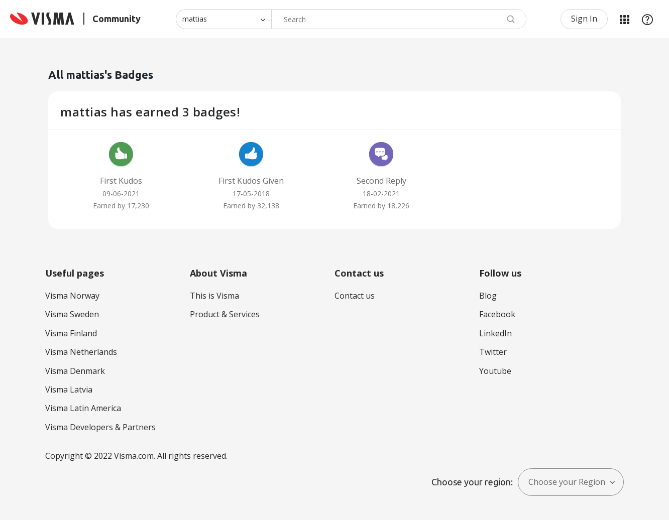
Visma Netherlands (81, 351)
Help (647, 19)
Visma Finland (71, 333)
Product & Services (225, 314)
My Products (624, 19)
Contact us (354, 295)
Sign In (584, 18)
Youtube (495, 370)
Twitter (493, 351)
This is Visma (214, 295)
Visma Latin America (83, 408)
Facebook (497, 314)
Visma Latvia (68, 389)
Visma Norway (72, 295)
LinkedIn (495, 333)
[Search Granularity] (223, 19)
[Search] (398, 19)
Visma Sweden (72, 314)
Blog (488, 295)
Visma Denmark (75, 370)
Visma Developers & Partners (100, 427)
